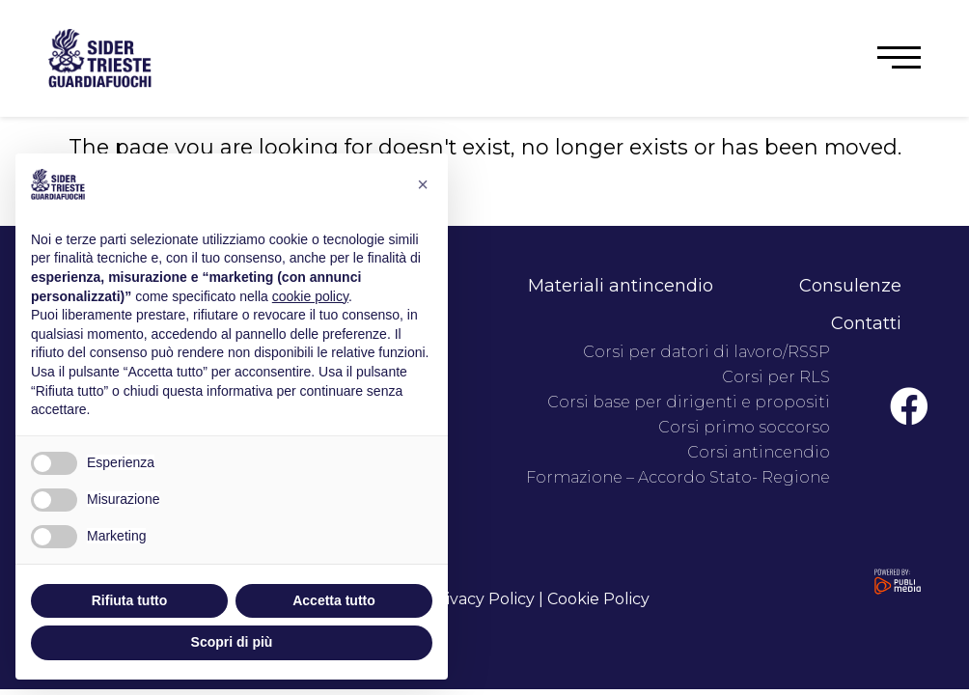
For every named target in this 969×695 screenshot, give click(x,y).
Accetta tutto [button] (333, 600)
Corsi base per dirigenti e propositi (688, 402)
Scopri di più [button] (232, 642)
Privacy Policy (482, 599)
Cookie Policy (598, 599)
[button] (899, 57)
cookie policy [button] (310, 296)
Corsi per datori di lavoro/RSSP (706, 352)
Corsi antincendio (758, 452)
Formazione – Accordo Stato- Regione (678, 477)
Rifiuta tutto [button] (130, 600)
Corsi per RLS (776, 377)
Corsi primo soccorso (744, 427)
